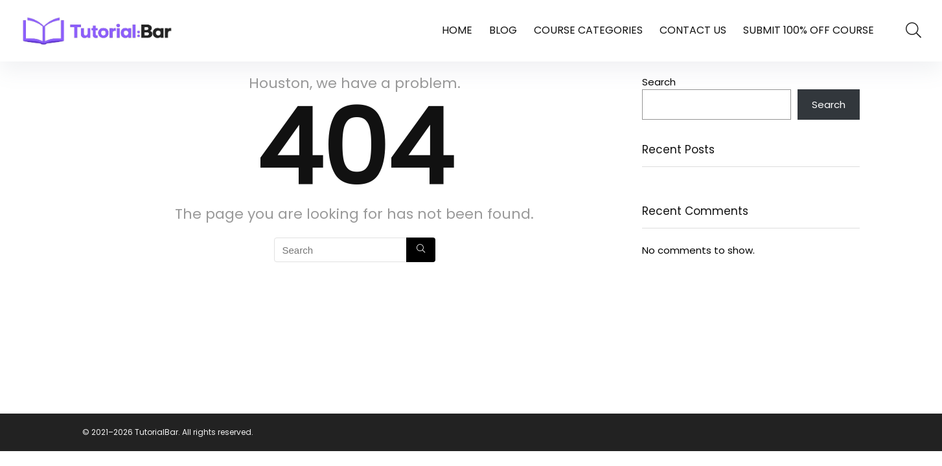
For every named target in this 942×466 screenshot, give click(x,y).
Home (457, 30)
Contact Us (693, 30)
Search (659, 82)
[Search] (420, 250)
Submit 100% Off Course (808, 30)
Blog (503, 30)
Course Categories (588, 30)
